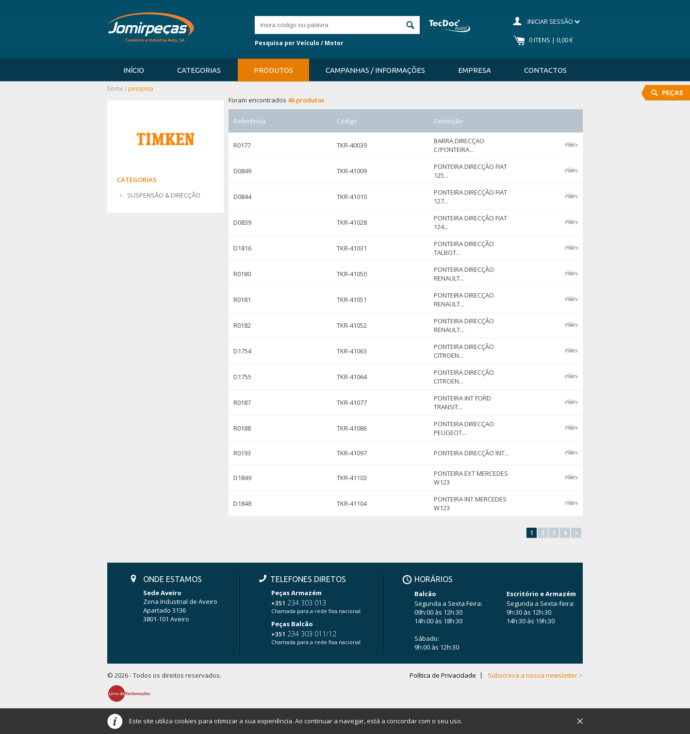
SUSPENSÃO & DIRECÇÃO (163, 195)
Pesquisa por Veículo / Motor (299, 43)
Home (115, 88)
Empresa (474, 70)
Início (133, 70)
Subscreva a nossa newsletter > (535, 675)
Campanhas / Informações (375, 70)
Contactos (545, 70)
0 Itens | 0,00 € (551, 39)
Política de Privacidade (443, 675)
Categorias (199, 70)
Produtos (273, 70)
